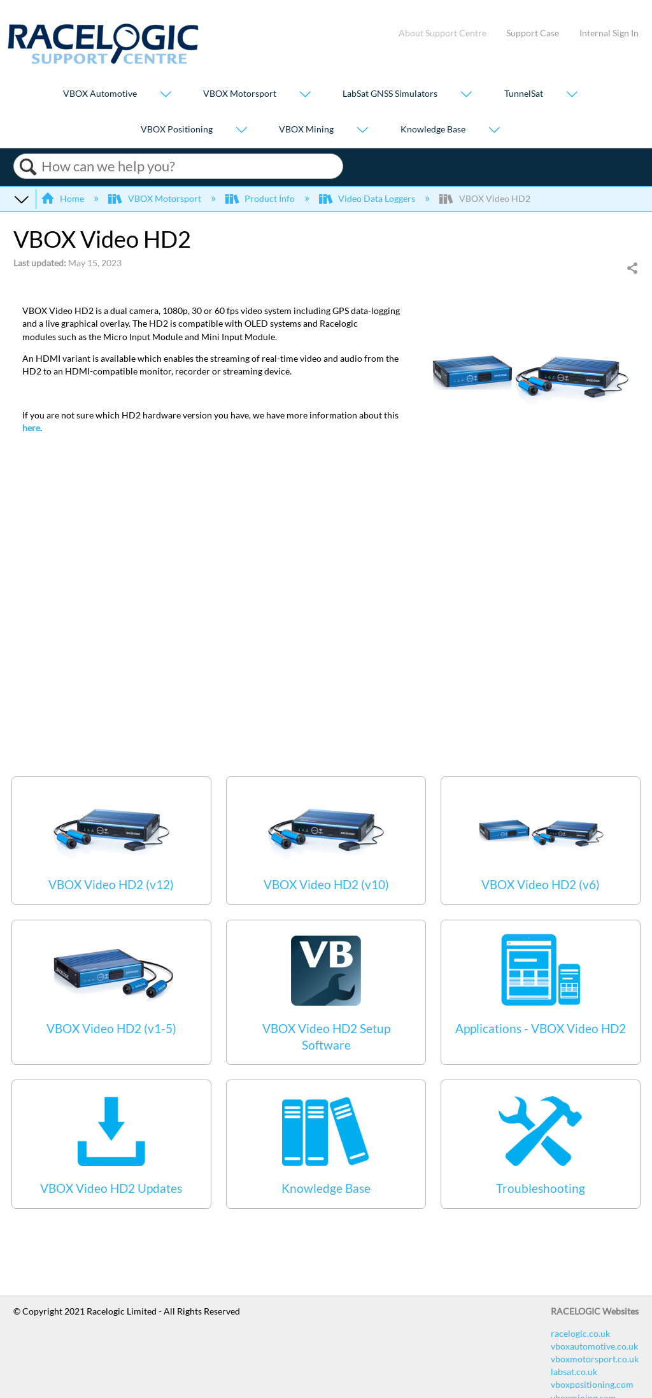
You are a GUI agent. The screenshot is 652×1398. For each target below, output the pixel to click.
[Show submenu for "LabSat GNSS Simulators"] (466, 95)
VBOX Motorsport (239, 94)
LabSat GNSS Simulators (390, 94)
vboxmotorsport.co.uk (595, 1358)
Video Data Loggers (368, 198)
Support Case (532, 32)
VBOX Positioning (177, 129)
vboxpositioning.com (592, 1384)
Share (632, 269)
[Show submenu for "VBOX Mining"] (362, 130)
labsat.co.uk (574, 1371)
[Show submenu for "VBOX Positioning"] (241, 130)
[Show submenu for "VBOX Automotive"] (165, 95)
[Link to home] (103, 60)
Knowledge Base (432, 129)
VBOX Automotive (100, 94)
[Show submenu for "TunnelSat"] (572, 95)
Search (27, 167)
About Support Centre (442, 32)
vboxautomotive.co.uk (594, 1346)
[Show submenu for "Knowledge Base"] (494, 130)
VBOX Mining (306, 129)
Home (63, 198)
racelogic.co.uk (580, 1333)
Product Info (261, 198)
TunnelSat (523, 94)
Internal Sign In (609, 32)
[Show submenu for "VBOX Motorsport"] (305, 95)
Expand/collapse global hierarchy (21, 199)
